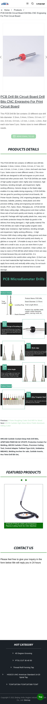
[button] (27, 3)
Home (7, 10)
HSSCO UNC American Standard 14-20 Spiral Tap (23, 675)
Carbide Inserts (36, 451)
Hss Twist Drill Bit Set (10, 455)
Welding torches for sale (19, 451)
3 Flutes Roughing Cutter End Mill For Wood (25, 420)
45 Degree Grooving (23, 653)
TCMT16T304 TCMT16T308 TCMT (23, 684)
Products (18, 10)
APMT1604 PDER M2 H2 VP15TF (14, 442)
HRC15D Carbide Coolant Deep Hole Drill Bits (19, 439)
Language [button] (40, 4)
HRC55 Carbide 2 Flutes (18, 445)
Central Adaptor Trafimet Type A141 (20, 448)
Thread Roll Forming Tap (23, 667)
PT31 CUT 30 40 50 (23, 660)
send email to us (23, 136)
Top (40, 697)
